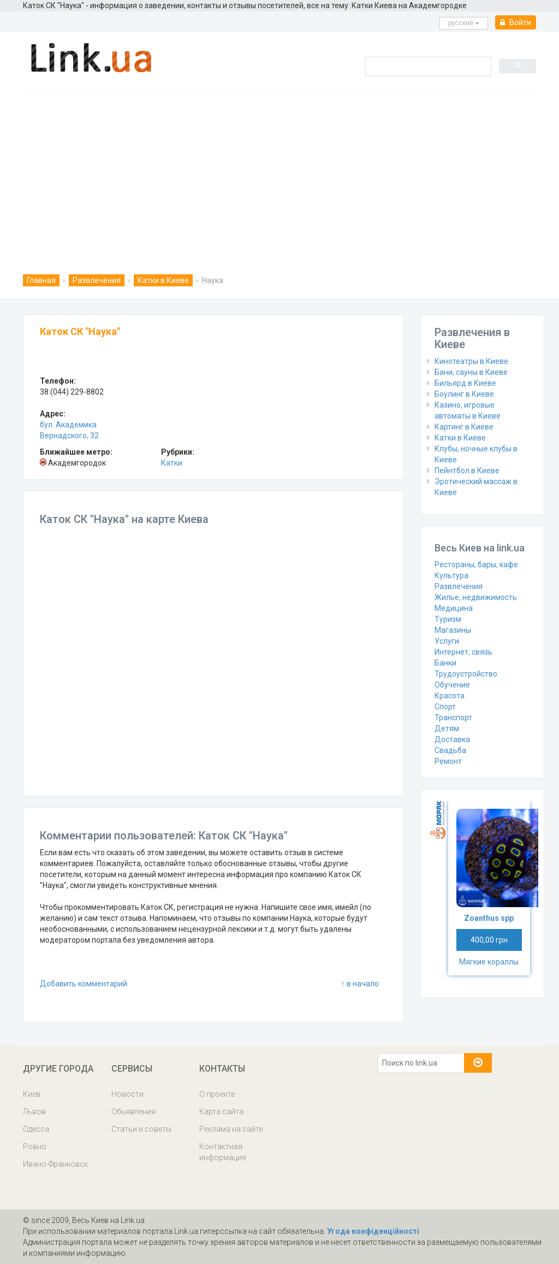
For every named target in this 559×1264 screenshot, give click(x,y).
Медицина (454, 608)
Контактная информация (222, 1152)
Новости (127, 1094)
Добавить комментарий (83, 983)
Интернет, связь (463, 652)
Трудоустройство (466, 673)
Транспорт (453, 717)
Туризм (448, 619)
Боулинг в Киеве (464, 394)
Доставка (452, 739)
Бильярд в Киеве (465, 383)
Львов (34, 1111)
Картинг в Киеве (464, 426)
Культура (451, 575)
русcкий (463, 23)
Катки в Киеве (163, 280)
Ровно (34, 1146)
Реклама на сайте (231, 1129)
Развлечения (97, 280)
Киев (31, 1094)
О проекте (217, 1094)
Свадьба (450, 750)
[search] (427, 66)
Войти (515, 22)
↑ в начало (360, 983)
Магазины (453, 630)
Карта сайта (221, 1111)
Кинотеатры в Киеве (471, 361)
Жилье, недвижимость (476, 597)
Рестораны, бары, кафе (476, 564)
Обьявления (133, 1111)
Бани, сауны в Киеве (471, 372)
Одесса (36, 1129)
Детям (447, 728)
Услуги (447, 641)
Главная (41, 280)
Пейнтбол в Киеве (467, 470)
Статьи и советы (141, 1129)
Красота (450, 695)
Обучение (452, 684)
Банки (445, 663)
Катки (171, 462)
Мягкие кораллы (489, 961)
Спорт (445, 706)
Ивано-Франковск (55, 1164)
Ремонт (448, 761)
